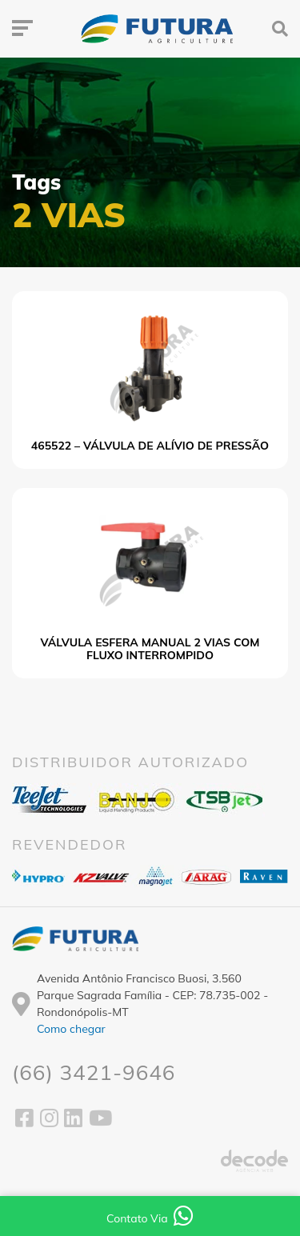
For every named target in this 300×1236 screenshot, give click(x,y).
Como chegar (71, 1029)
